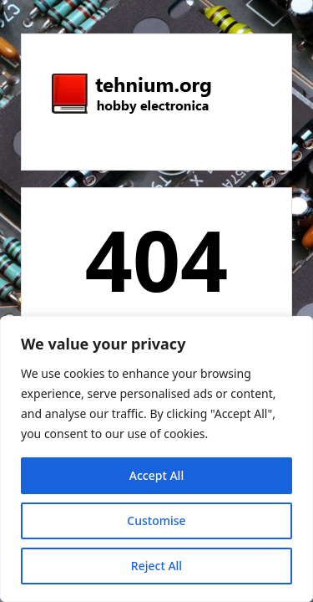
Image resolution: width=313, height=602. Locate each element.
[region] (156, 459)
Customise (156, 520)
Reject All (156, 566)
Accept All (156, 475)
